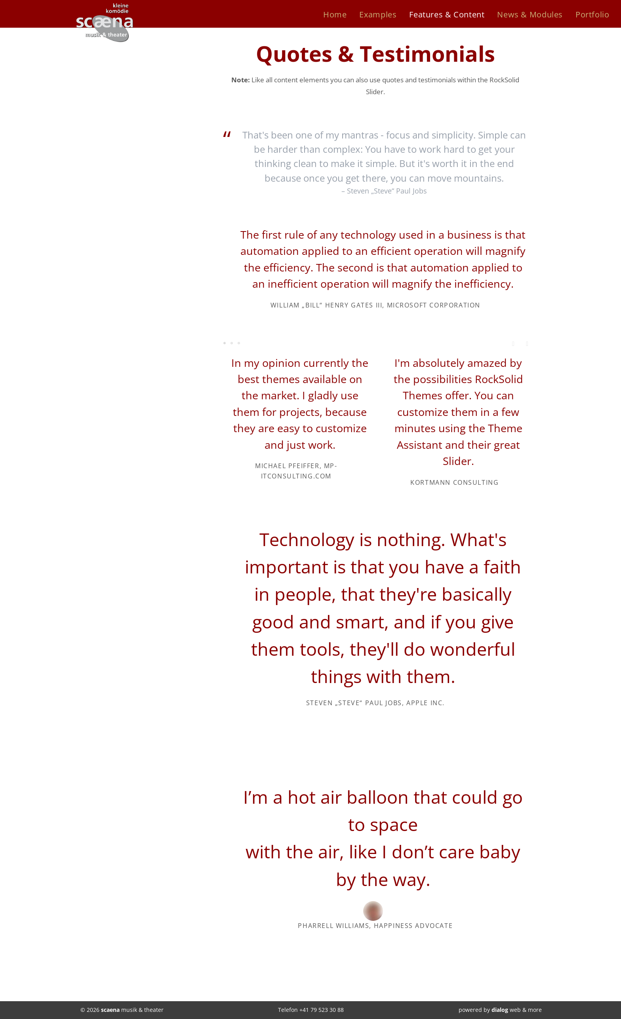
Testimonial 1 (225, 343)
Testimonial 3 (232, 343)
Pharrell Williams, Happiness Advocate (375, 925)
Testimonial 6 (239, 343)
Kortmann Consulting (454, 482)
